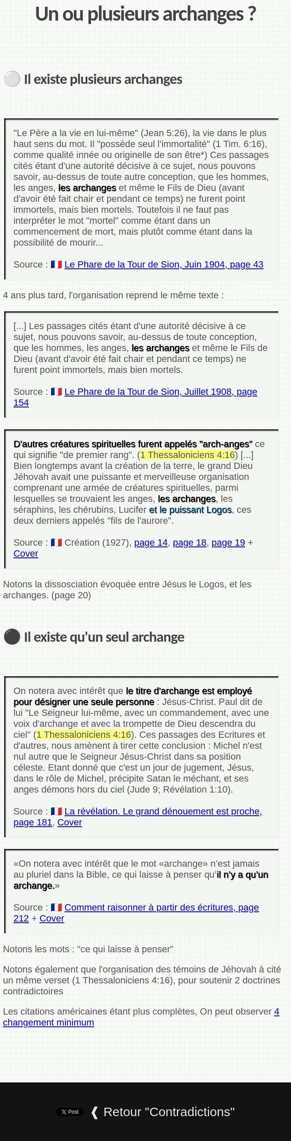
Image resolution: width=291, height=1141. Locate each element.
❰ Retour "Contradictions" (162, 1112)
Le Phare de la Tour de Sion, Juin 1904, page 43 (164, 264)
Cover (25, 553)
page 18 (190, 542)
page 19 (228, 542)
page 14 (151, 542)
